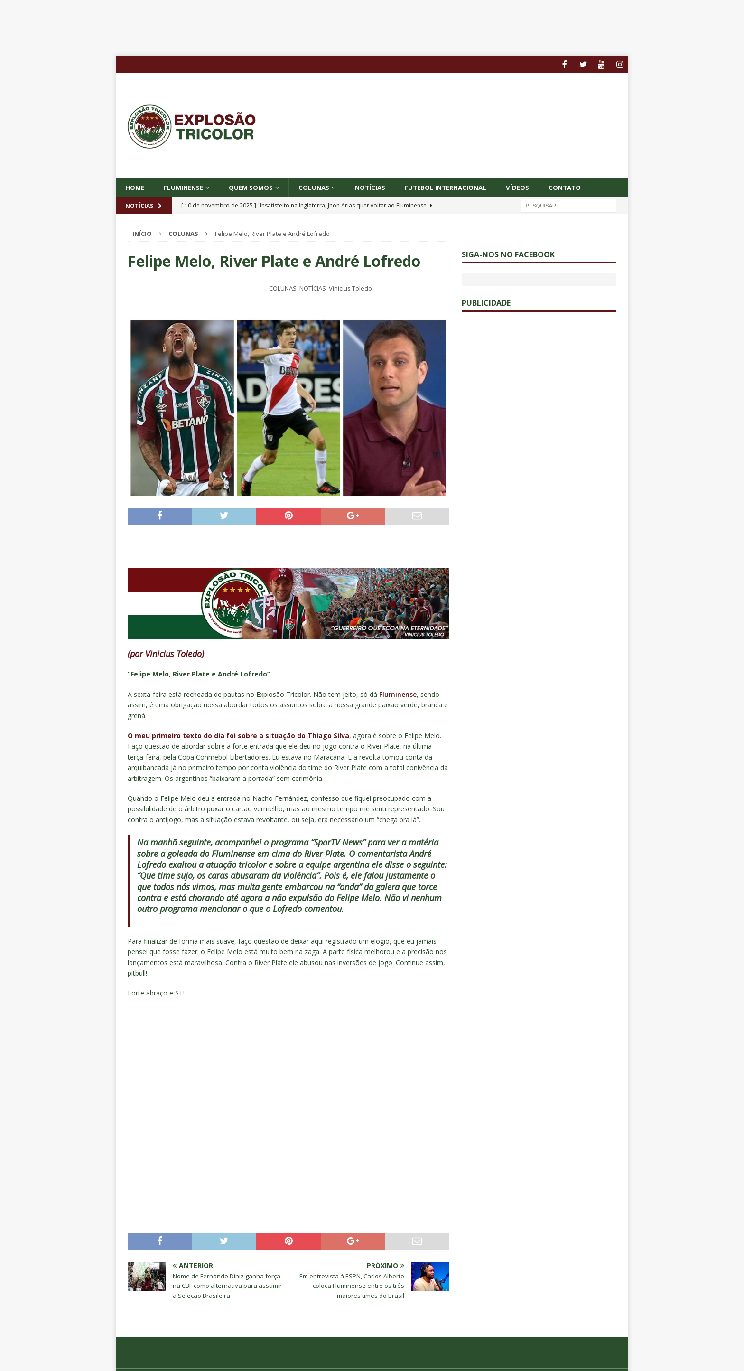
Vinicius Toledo (350, 287)
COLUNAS (320, 186)
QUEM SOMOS (255, 186)
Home (135, 186)
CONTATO (580, 186)
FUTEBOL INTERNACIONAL (457, 186)
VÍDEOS (532, 186)
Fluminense (185, 186)
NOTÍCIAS (378, 186)
